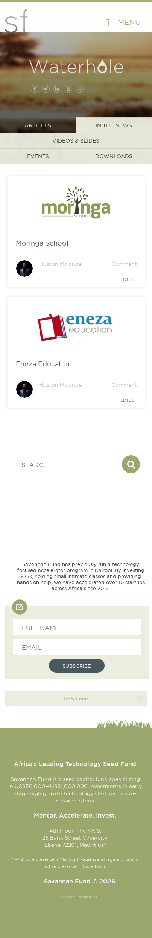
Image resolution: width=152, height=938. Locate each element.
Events (38, 156)
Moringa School (42, 243)
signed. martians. (80, 897)
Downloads (113, 156)
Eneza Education (44, 364)
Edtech (128, 279)
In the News (114, 125)
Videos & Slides (75, 140)
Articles (37, 125)
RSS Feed (76, 698)
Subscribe (76, 666)
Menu (129, 22)
